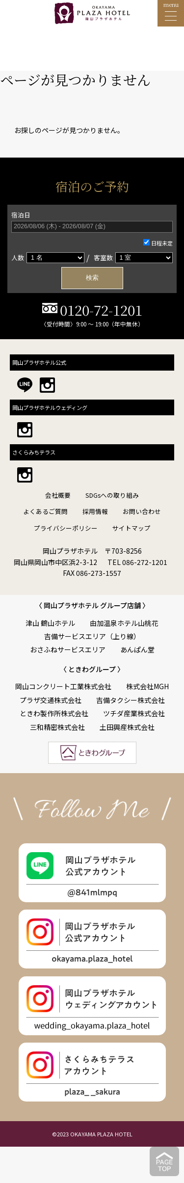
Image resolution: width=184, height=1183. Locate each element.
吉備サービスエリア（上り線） (92, 636)
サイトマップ (131, 528)
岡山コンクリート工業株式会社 (63, 686)
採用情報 (95, 511)
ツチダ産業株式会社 (134, 713)
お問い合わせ (142, 511)
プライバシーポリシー (66, 528)
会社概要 (58, 495)
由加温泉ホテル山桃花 (124, 623)
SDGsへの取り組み (112, 495)
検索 (92, 277)
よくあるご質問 (45, 511)
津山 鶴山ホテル (50, 623)
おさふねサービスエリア (67, 649)
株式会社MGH (147, 686)
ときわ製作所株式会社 (54, 713)
